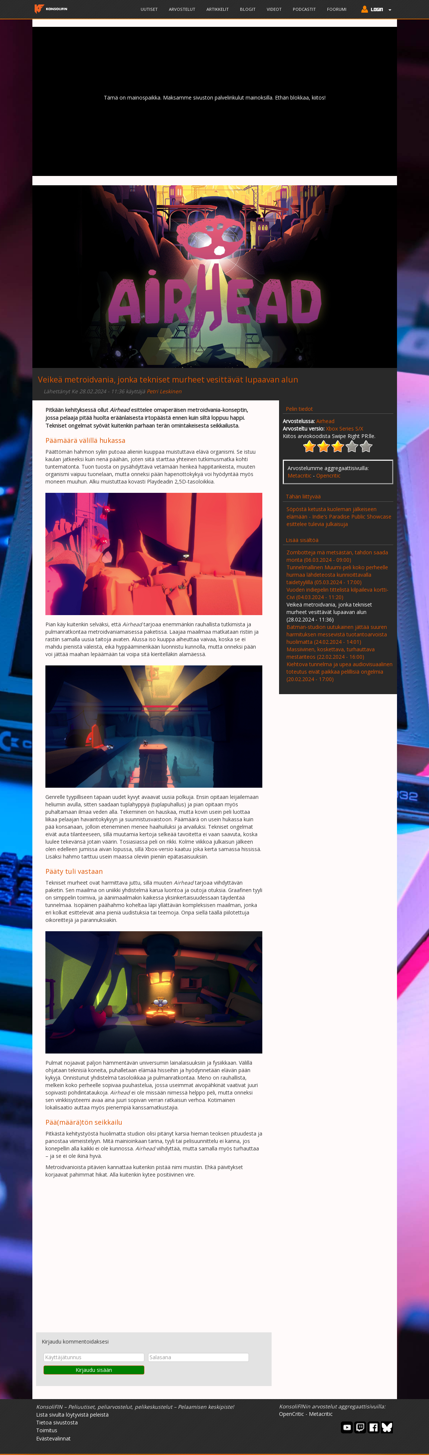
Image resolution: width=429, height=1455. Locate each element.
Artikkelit (218, 9)
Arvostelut (182, 9)
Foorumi (336, 9)
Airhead (325, 421)
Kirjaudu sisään (94, 1369)
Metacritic (299, 475)
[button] (374, 10)
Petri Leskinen (164, 391)
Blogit (248, 9)
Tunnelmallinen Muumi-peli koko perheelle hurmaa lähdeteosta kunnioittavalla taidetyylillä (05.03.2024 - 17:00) (337, 575)
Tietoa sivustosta (57, 1422)
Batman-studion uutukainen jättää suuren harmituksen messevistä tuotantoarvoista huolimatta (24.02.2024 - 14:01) (336, 634)
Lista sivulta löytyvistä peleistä (72, 1414)
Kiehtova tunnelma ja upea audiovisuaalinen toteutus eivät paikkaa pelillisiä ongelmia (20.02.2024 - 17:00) (339, 672)
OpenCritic (291, 1413)
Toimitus (46, 1430)
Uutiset (149, 9)
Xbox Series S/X (344, 428)
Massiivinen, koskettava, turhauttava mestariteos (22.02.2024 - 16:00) (330, 653)
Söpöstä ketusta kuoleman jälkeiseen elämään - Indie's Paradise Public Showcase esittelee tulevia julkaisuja (338, 516)
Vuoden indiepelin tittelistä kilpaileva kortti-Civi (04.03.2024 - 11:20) (337, 593)
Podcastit (304, 9)
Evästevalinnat (53, 1438)
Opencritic (328, 475)
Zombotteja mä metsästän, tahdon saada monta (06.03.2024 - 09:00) (337, 556)
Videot (274, 9)
